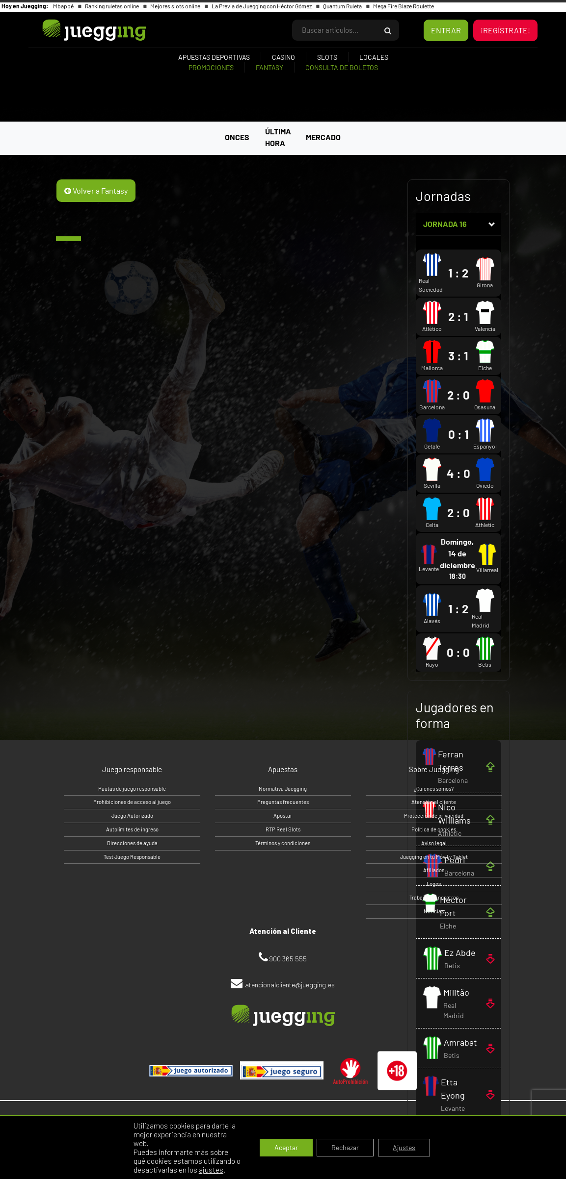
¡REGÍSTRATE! (505, 30)
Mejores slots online (175, 5)
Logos (434, 883)
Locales (373, 57)
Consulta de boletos (341, 67)
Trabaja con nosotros (433, 897)
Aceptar (286, 1147)
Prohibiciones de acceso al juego (132, 802)
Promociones (211, 67)
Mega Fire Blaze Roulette (403, 5)
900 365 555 (288, 958)
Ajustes (404, 1147)
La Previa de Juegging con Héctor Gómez (262, 5)
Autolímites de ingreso (132, 829)
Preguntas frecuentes (283, 802)
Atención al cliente (433, 802)
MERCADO (323, 137)
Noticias (434, 911)
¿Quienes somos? (434, 788)
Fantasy (269, 67)
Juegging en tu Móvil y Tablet (434, 856)
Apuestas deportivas (214, 57)
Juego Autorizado (132, 815)
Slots (327, 57)
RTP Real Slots (283, 829)
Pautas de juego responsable (132, 788)
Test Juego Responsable (132, 856)
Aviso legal (434, 843)
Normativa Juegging (283, 788)
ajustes (211, 1169)
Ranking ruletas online (112, 5)
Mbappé (64, 5)
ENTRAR (446, 30)
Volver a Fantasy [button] (96, 190)
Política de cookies (433, 829)
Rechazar (345, 1147)
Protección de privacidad (433, 815)
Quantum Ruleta (343, 5)
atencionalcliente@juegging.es (290, 984)
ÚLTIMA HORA (278, 137)
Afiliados (433, 870)
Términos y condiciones (282, 843)
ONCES (237, 137)
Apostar (282, 815)
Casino (283, 57)
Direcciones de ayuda (132, 843)
